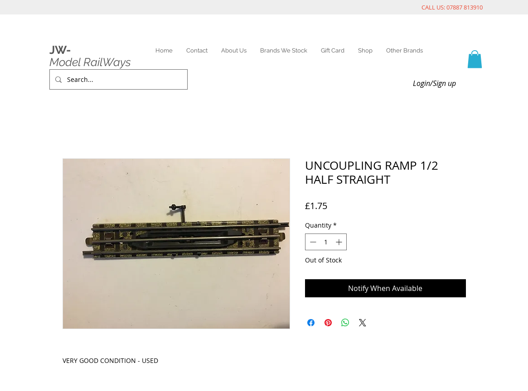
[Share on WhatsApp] (345, 322)
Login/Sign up (434, 83)
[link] (474, 59)
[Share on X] (362, 322)
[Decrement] (312, 242)
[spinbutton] (326, 242)
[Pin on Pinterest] (328, 322)
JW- (60, 50)
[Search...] (117, 79)
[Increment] (339, 242)
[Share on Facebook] (310, 322)
